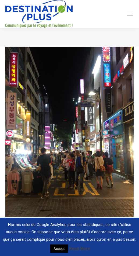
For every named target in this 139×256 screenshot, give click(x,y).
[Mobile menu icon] (130, 14)
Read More (79, 248)
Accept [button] (59, 249)
